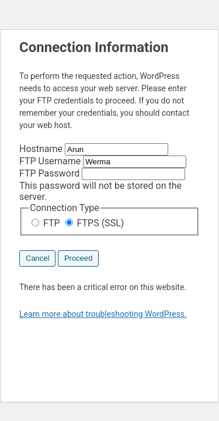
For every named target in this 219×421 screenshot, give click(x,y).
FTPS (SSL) (94, 223)
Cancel (37, 258)
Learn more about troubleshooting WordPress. (103, 314)
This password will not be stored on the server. (102, 185)
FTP (47, 223)
